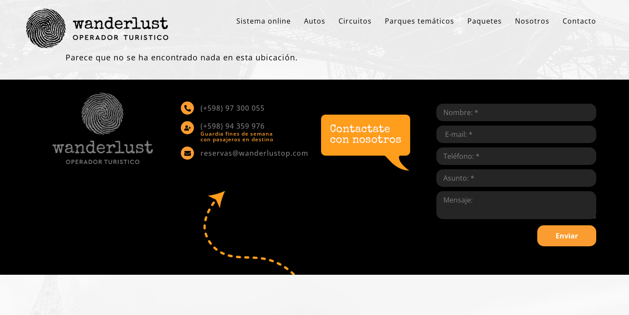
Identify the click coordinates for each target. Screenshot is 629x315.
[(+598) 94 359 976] (187, 127)
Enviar (567, 236)
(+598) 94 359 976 (232, 126)
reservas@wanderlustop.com (254, 153)
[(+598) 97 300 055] (187, 108)
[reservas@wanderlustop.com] (187, 153)
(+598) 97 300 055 (232, 108)
